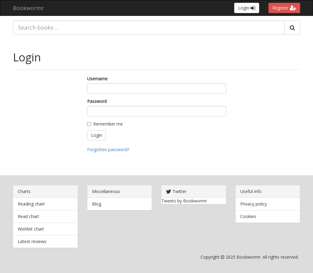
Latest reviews (32, 241)
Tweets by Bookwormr (184, 201)
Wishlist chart (31, 229)
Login (246, 8)
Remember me (105, 124)
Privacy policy (253, 204)
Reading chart (31, 204)
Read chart (28, 216)
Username (97, 79)
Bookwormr (28, 8)
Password (97, 101)
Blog (96, 204)
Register (284, 8)
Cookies (248, 216)
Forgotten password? (108, 149)
